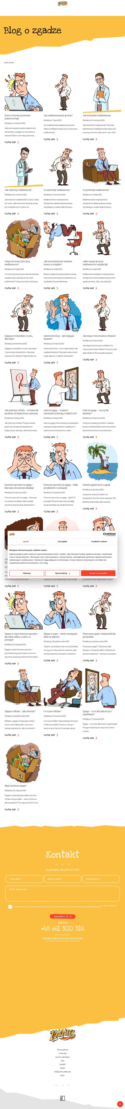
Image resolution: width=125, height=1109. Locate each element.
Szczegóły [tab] (62, 541)
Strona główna (62, 1050)
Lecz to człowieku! (63, 1057)
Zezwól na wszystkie (98, 573)
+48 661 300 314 (62, 929)
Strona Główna (9, 63)
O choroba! (63, 1053)
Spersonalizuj (62, 573)
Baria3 (62, 1068)
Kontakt (62, 1064)
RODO (62, 1075)
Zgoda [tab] (26, 541)
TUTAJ (98, 907)
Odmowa (27, 573)
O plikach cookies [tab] (99, 541)
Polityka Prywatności (62, 1072)
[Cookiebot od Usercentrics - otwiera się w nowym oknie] (105, 534)
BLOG (62, 1061)
